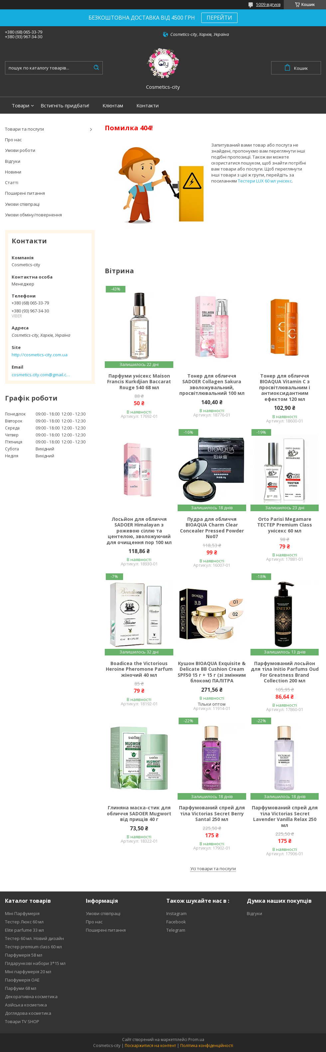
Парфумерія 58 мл (23, 955)
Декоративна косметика (31, 996)
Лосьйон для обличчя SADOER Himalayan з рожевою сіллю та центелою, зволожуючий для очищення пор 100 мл (139, 530)
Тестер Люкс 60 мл (24, 922)
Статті (11, 182)
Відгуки (12, 161)
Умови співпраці (22, 204)
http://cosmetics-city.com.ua (40, 355)
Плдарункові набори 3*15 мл (35, 963)
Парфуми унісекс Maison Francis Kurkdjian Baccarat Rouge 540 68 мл (139, 382)
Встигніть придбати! (65, 105)
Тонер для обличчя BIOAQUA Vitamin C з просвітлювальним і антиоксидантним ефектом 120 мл (284, 387)
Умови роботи (20, 150)
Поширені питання (25, 193)
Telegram (175, 930)
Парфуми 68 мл (20, 988)
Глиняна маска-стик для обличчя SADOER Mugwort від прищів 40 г (139, 813)
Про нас (13, 140)
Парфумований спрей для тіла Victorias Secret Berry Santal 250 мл (212, 813)
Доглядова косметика (28, 1013)
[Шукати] (96, 67)
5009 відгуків (268, 4)
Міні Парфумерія (22, 913)
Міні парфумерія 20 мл (28, 972)
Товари (20, 105)
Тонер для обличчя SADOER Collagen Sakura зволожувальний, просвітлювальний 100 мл (211, 384)
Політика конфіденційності (206, 1045)
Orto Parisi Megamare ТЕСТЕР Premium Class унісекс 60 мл (284, 525)
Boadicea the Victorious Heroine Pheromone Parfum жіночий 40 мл (139, 669)
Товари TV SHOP (22, 1021)
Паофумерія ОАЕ (22, 980)
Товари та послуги (24, 129)
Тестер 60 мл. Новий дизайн (34, 938)
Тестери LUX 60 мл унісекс (265, 181)
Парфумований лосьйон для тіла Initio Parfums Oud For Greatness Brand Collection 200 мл (285, 672)
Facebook (176, 922)
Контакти (147, 105)
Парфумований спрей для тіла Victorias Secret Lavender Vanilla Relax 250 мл (285, 816)
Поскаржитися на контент (150, 1045)
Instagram (176, 913)
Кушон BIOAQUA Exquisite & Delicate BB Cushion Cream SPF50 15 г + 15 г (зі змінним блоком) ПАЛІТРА (212, 672)
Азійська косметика (26, 1005)
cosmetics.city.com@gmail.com (41, 374)
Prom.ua (196, 1039)
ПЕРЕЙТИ (219, 17)
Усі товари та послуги (213, 869)
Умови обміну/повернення (33, 215)
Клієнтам (112, 105)
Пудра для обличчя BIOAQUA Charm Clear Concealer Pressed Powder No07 (212, 527)
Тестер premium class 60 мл (33, 947)
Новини (13, 172)
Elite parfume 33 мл (24, 930)
